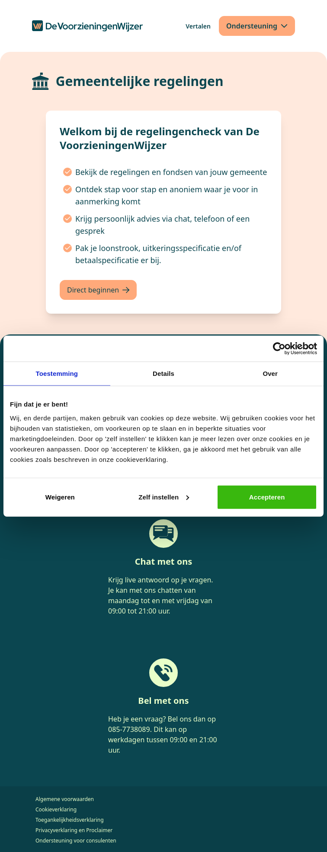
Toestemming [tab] (57, 373)
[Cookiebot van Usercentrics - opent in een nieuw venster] (279, 348)
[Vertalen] (198, 26)
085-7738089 (129, 729)
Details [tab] (163, 373)
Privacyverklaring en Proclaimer (73, 830)
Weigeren (60, 496)
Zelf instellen (163, 496)
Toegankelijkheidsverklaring (69, 819)
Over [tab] (270, 373)
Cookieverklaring (56, 809)
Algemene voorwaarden (64, 799)
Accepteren (267, 496)
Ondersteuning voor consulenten (75, 840)
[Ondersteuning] (257, 26)
